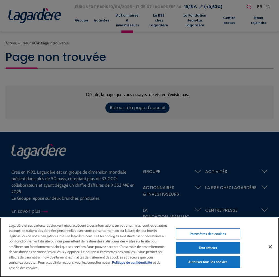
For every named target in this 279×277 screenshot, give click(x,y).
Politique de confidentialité (132, 264)
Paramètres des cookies (208, 235)
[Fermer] (270, 248)
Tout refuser (208, 249)
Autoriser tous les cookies (208, 263)
